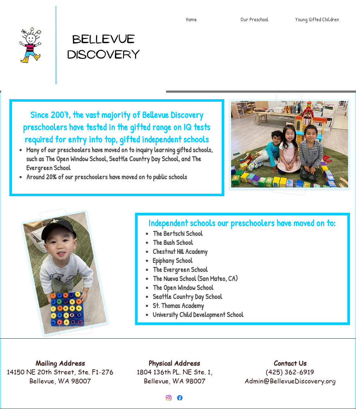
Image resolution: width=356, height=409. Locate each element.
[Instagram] (168, 397)
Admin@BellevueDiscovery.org (290, 380)
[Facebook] (179, 397)
